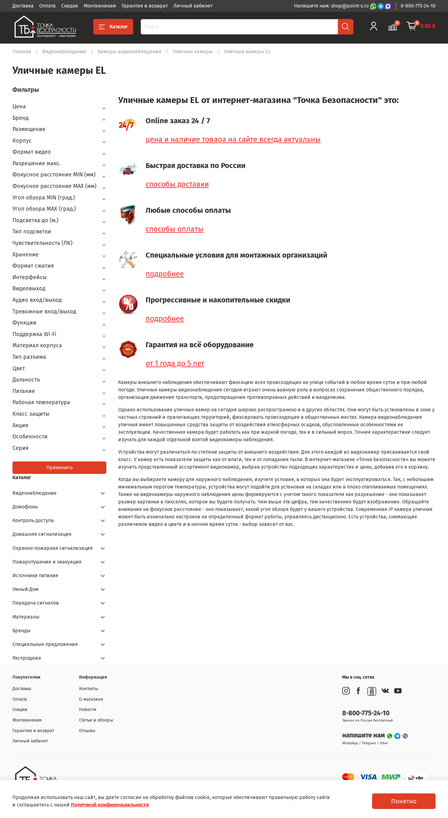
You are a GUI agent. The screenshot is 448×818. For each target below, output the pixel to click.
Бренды (21, 630)
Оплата (47, 6)
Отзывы (87, 730)
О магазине (91, 699)
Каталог (113, 27)
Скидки (69, 6)
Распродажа (26, 658)
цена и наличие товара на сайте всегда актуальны (233, 139)
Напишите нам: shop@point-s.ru (332, 6)
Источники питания (35, 575)
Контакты (88, 688)
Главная (21, 51)
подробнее (165, 273)
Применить (59, 467)
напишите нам (364, 735)
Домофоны (25, 507)
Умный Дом (25, 589)
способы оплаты (174, 229)
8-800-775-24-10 (418, 6)
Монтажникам (100, 6)
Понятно (404, 801)
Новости (87, 709)
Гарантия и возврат (145, 6)
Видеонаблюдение (64, 51)
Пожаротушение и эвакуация (47, 562)
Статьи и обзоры (96, 720)
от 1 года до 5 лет (175, 363)
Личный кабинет (192, 6)
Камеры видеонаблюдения (129, 51)
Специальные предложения (45, 644)
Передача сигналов (35, 603)
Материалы (26, 617)
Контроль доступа (33, 520)
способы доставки (177, 184)
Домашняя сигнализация (42, 534)
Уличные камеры (193, 51)
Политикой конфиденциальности (110, 805)
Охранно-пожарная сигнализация (52, 548)
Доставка (23, 6)
